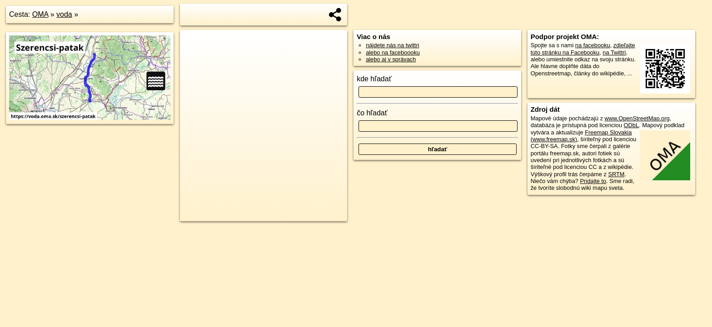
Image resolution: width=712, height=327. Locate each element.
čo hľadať (372, 113)
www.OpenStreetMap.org (637, 118)
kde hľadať (374, 79)
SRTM (616, 174)
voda (64, 14)
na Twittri (614, 52)
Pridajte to (593, 181)
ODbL (631, 125)
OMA (40, 14)
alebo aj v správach (391, 59)
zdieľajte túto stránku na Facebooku (583, 48)
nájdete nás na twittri (392, 45)
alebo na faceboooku (393, 52)
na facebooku (592, 45)
